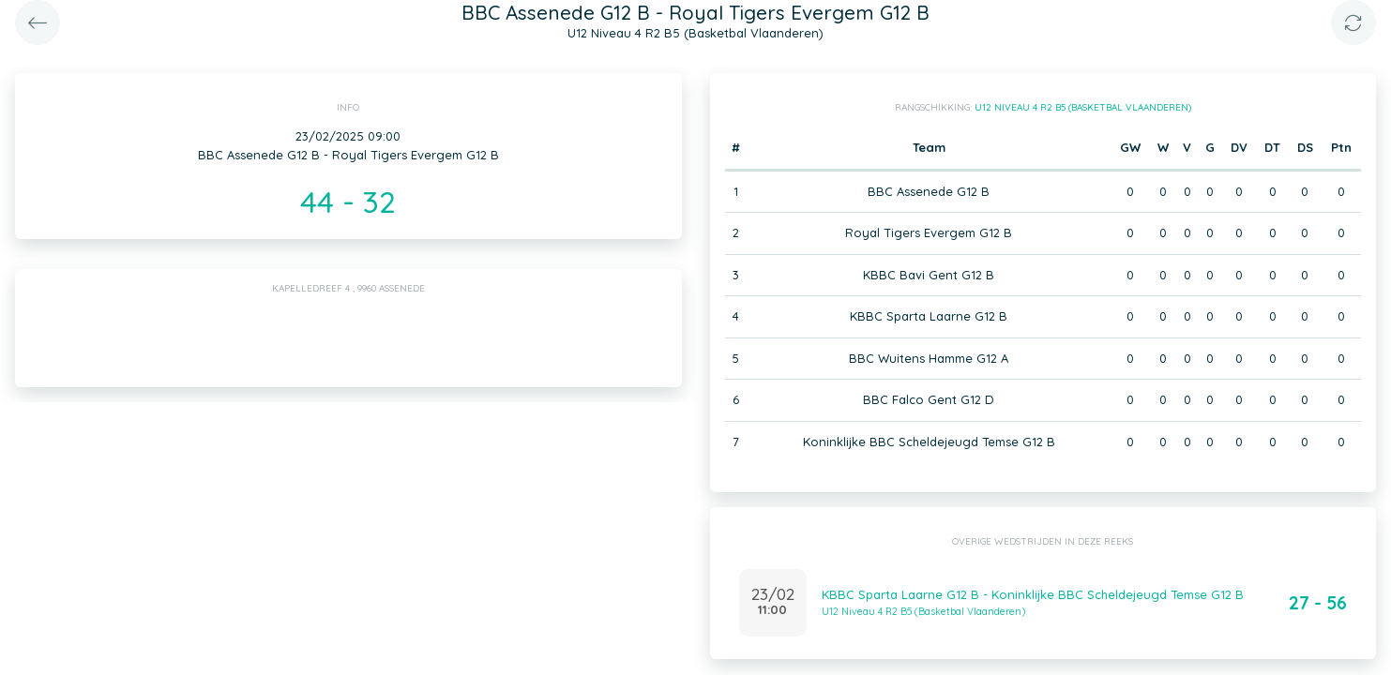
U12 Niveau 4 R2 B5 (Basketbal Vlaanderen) (1083, 107)
